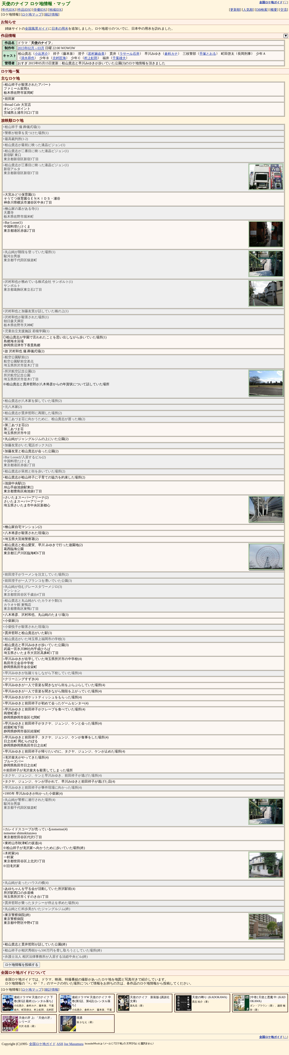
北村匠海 (59, 58)
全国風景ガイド (36, 28)
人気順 (248, 9)
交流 (283, 9)
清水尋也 (27, 58)
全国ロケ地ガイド (42, 1044)
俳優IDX (39, 9)
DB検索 (261, 9)
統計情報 (51, 14)
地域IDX (55, 9)
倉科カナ (171, 53)
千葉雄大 (119, 58)
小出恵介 (41, 53)
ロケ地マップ (32, 14)
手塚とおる (207, 53)
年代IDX (8, 9)
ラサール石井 (130, 53)
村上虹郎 (91, 58)
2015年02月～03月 (31, 48)
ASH (60, 1044)
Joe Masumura (74, 1044)
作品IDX (24, 9)
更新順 (235, 9)
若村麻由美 (96, 53)
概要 (273, 9)
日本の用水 (60, 28)
